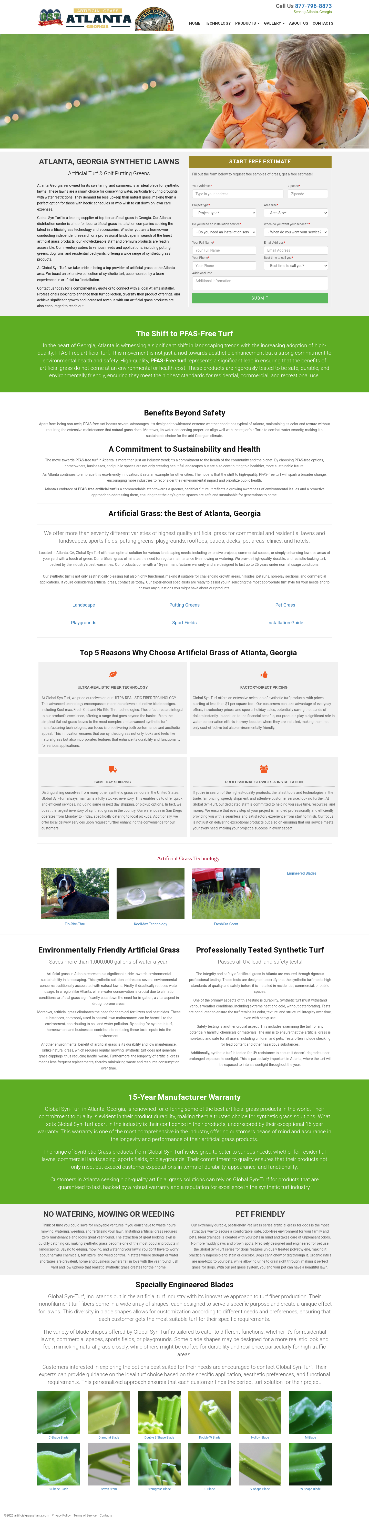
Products (247, 23)
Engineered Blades (301, 873)
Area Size (271, 205)
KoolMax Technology (150, 924)
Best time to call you (278, 258)
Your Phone (200, 258)
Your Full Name (203, 242)
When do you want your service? (287, 224)
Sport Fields (184, 622)
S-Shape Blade (58, 1489)
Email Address (274, 242)
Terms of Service (85, 1515)
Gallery (274, 23)
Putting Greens (184, 605)
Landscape (84, 605)
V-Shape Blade (260, 1489)
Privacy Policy (61, 1515)
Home (194, 23)
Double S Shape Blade (159, 1437)
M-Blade (310, 1437)
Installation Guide (285, 622)
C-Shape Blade (58, 1437)
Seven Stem (109, 1489)
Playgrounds (83, 622)
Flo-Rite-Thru (75, 924)
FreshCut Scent (226, 924)
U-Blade (209, 1489)
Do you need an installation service (216, 224)
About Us (298, 23)
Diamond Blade (109, 1437)
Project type (201, 205)
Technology (218, 23)
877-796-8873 (313, 6)
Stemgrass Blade (159, 1489)
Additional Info (202, 273)
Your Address (202, 186)
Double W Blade (209, 1437)
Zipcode (294, 186)
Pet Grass (285, 605)
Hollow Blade (260, 1437)
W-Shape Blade (310, 1489)
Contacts (323, 23)
